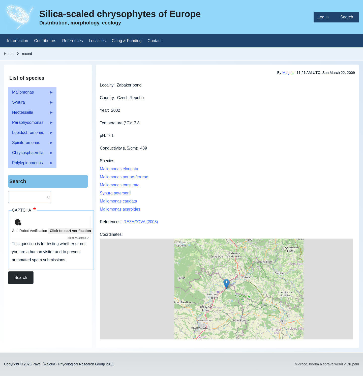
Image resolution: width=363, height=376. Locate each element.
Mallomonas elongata (119, 169)
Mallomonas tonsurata (119, 185)
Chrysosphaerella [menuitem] (30, 154)
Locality (106, 85)
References (110, 222)
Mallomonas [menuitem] (30, 93)
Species (107, 161)
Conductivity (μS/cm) (118, 148)
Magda (287, 73)
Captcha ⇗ (78, 238)
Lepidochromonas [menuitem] (30, 134)
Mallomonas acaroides (120, 209)
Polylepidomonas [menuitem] (30, 164)
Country (107, 98)
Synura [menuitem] (30, 103)
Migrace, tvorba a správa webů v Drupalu (327, 364)
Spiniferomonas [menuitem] (30, 144)
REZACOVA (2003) (141, 222)
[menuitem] (325, 17)
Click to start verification (70, 231)
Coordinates (111, 234)
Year (104, 110)
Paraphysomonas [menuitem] (30, 124)
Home (8, 54)
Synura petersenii (115, 193)
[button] (226, 284)
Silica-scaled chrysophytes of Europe (120, 14)
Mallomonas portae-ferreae (124, 177)
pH (102, 135)
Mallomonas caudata (118, 201)
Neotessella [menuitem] (30, 114)
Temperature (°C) (115, 123)
